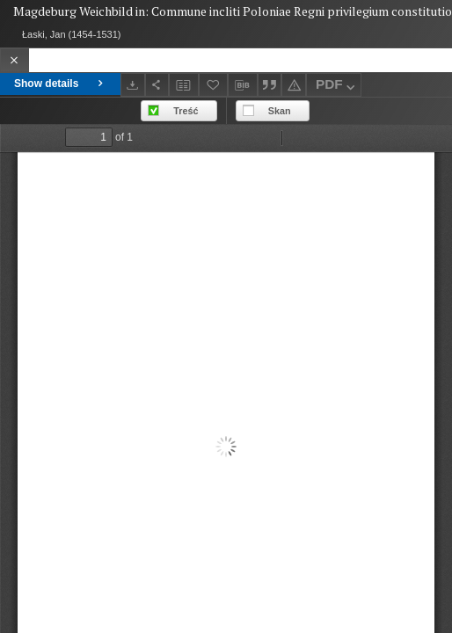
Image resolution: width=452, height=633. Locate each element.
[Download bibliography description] (243, 85)
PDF (337, 86)
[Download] (132, 85)
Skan (279, 111)
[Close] (14, 60)
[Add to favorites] (214, 85)
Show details (60, 83)
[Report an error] (293, 85)
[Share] (157, 85)
